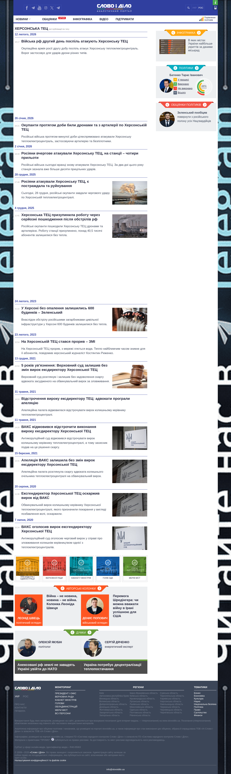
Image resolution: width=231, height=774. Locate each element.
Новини (23, 19)
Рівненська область (140, 715)
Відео (104, 19)
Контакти (21, 707)
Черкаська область (170, 707)
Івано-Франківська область (144, 693)
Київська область (139, 695)
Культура (198, 698)
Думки (81, 632)
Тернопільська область (172, 695)
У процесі (183, 79)
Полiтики (186, 68)
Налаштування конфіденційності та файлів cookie (40, 760)
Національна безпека (205, 704)
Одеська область (139, 709)
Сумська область (169, 693)
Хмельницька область (171, 704)
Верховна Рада (64, 696)
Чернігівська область (171, 712)
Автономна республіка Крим (114, 695)
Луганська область (139, 701)
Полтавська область (140, 712)
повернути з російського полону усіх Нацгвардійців (194, 116)
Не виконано (185, 88)
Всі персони (63, 713)
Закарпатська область (111, 712)
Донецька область (109, 707)
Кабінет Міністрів (65, 700)
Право (197, 709)
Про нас (20, 704)
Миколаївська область (141, 707)
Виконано (183, 84)
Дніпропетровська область (113, 704)
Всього (182, 92)
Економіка (199, 695)
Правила (20, 711)
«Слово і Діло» (37, 752)
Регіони (138, 687)
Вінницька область (109, 698)
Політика (198, 707)
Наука (197, 701)
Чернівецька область (171, 709)
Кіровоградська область (142, 698)
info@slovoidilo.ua (115, 769)
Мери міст (61, 710)
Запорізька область (109, 715)
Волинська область (109, 701)
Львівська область (139, 704)
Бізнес (197, 693)
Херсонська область (170, 701)
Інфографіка (82, 19)
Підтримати (125, 19)
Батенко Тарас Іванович (185, 75)
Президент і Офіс (65, 693)
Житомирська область (111, 709)
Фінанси (198, 715)
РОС (200, 7)
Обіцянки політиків (186, 104)
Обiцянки (54, 19)
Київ (101, 693)
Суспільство (200, 712)
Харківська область (170, 698)
